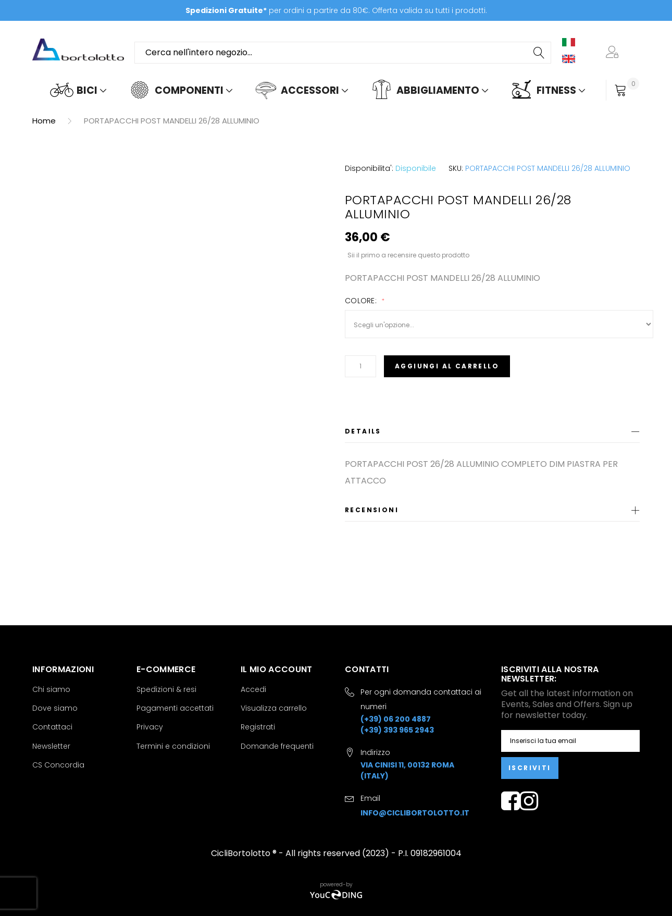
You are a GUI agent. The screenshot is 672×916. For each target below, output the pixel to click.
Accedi (253, 689)
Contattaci (52, 727)
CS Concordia (58, 765)
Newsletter (51, 746)
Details (363, 431)
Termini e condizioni (173, 746)
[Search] (540, 53)
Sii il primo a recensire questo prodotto (408, 255)
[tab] (492, 433)
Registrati (258, 727)
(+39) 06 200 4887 (395, 719)
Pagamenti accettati (175, 708)
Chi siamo (51, 689)
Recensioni (372, 509)
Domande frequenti (277, 746)
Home (44, 120)
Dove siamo (55, 708)
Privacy (149, 727)
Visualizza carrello (274, 708)
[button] (614, 52)
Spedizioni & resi (166, 689)
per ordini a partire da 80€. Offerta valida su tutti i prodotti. (336, 10)
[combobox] (342, 53)
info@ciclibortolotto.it (414, 813)
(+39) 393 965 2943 (397, 730)
